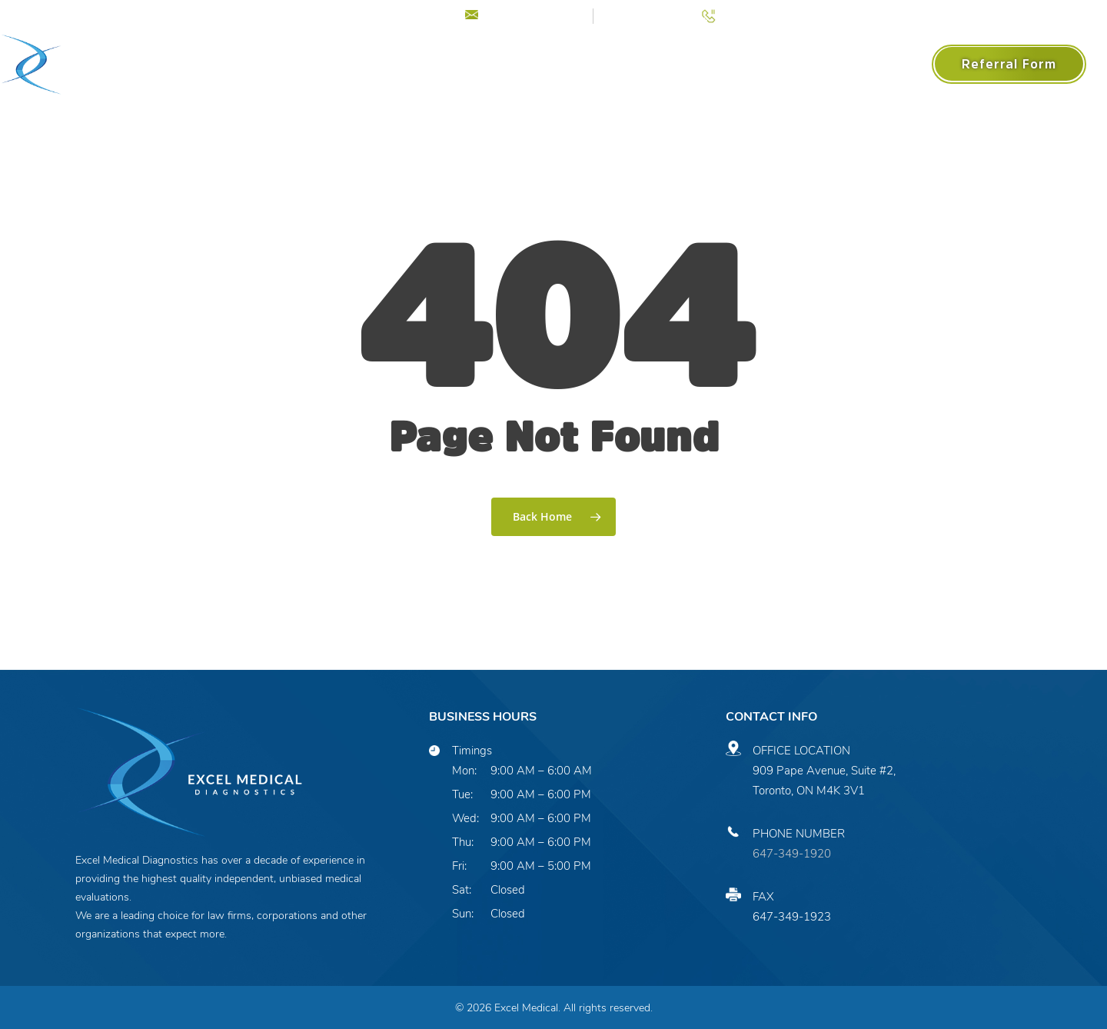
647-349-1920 (792, 853)
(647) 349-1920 (763, 14)
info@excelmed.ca (533, 14)
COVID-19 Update (388, 14)
